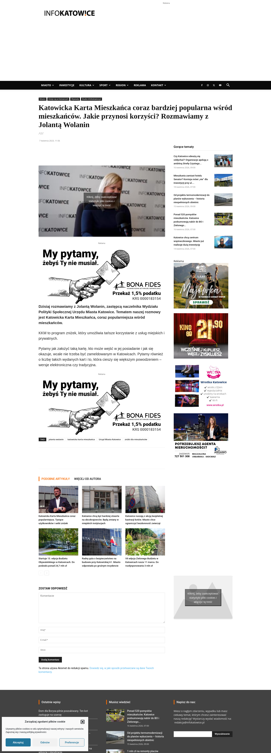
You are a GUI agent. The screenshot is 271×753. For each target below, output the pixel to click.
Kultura (86, 85)
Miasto (47, 85)
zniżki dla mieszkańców (136, 439)
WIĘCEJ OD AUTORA (87, 479)
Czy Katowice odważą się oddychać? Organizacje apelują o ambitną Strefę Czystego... (191, 160)
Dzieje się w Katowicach (58, 99)
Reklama (140, 85)
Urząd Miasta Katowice (110, 439)
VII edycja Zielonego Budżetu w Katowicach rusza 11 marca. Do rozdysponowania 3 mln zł (142, 562)
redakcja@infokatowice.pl (189, 722)
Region (122, 85)
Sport (105, 85)
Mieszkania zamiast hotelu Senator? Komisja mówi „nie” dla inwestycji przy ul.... (191, 179)
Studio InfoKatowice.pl (91, 99)
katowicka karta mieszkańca (81, 439)
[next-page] (46, 573)
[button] (82, 722)
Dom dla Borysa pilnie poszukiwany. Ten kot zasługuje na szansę (63, 712)
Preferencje (72, 742)
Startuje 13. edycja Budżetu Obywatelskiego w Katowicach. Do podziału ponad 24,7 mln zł (57, 562)
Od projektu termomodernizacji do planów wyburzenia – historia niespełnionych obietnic (192, 199)
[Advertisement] (135, 53)
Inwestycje (66, 85)
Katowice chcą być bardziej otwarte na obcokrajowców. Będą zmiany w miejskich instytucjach (100, 520)
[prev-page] (41, 573)
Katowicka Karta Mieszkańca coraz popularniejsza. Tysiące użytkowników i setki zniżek (57, 520)
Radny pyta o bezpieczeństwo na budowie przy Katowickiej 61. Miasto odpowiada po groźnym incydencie (101, 562)
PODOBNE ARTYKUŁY (56, 479)
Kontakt (158, 85)
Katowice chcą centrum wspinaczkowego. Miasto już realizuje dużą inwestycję (189, 241)
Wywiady (75, 99)
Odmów (45, 742)
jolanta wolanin (56, 439)
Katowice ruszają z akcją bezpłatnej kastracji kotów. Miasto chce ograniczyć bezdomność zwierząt (144, 520)
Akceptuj (18, 742)
